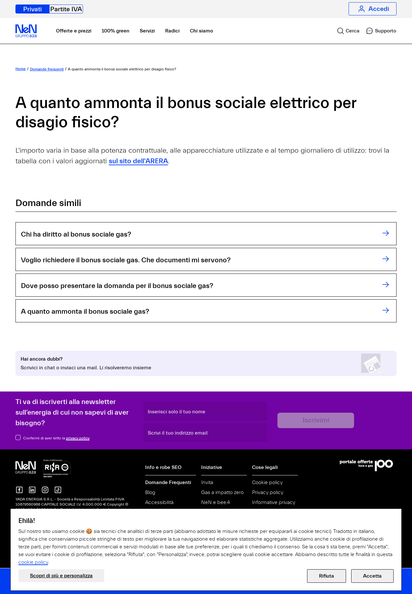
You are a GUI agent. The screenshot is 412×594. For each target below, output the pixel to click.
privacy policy (77, 438)
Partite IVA (66, 9)
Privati (32, 9)
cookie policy (33, 562)
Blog (150, 492)
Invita (207, 482)
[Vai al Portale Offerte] (368, 465)
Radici (172, 31)
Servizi (147, 31)
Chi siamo (201, 31)
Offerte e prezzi (73, 31)
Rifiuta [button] (326, 576)
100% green (115, 31)
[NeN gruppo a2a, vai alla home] (43, 468)
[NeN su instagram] (45, 490)
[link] (345, 31)
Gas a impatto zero (222, 492)
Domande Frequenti (168, 482)
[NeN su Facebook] (19, 490)
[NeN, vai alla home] (26, 30)
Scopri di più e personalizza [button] (61, 576)
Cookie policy (267, 482)
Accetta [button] (372, 576)
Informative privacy (273, 502)
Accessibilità (159, 502)
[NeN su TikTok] (58, 490)
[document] (206, 541)
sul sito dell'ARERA (138, 161)
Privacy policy (267, 492)
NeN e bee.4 (215, 502)
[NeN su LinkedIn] (32, 490)
